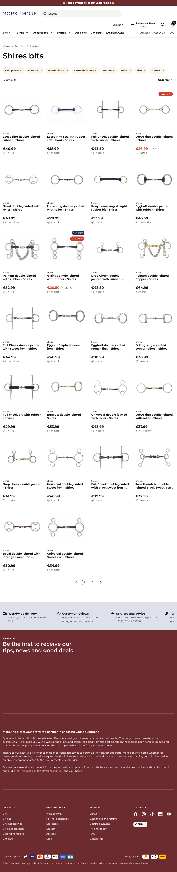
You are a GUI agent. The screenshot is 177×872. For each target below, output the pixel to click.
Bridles (7, 818)
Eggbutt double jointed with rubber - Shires (152, 208)
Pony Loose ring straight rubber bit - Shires (109, 208)
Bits (5, 813)
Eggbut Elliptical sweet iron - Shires (64, 347)
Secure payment (100, 823)
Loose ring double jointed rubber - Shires (21, 138)
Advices (145, 32)
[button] (119, 25)
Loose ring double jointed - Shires (154, 138)
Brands (18, 46)
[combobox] (81, 13)
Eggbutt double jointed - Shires (65, 416)
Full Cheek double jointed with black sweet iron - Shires (110, 486)
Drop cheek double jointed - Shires (22, 486)
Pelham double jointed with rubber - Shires (19, 277)
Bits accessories (12, 823)
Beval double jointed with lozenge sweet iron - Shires (21, 555)
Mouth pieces (58, 70)
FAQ (171, 32)
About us (159, 32)
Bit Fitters (52, 823)
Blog (49, 838)
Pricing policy (98, 828)
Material (35, 70)
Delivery (95, 813)
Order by (166, 80)
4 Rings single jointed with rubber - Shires (63, 277)
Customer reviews (75, 613)
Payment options (12, 856)
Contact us (96, 838)
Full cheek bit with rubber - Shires (22, 416)
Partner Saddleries (57, 818)
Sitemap (145, 863)
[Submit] (45, 14)
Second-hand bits (13, 833)
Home (6, 46)
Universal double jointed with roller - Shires (109, 416)
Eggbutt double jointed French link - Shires (108, 347)
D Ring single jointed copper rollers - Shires (151, 347)
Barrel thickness (86, 70)
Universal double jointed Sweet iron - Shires (65, 486)
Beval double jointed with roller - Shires (21, 208)
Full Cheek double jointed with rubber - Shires (110, 138)
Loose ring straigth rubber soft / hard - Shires (66, 138)
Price (126, 70)
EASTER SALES (115, 32)
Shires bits (33, 46)
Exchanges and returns (104, 818)
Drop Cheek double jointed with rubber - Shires (106, 277)
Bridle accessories (14, 828)
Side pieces (14, 70)
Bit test (50, 828)
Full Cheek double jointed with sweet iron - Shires (21, 347)
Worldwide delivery (22, 613)
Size (141, 70)
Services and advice (130, 613)
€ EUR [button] (139, 824)
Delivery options (131, 856)
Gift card (96, 32)
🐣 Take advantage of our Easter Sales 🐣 (88, 2)
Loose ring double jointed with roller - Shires (65, 208)
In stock (157, 70)
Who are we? (54, 813)
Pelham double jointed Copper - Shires (152, 277)
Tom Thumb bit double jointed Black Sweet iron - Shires (154, 486)
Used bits (81, 32)
